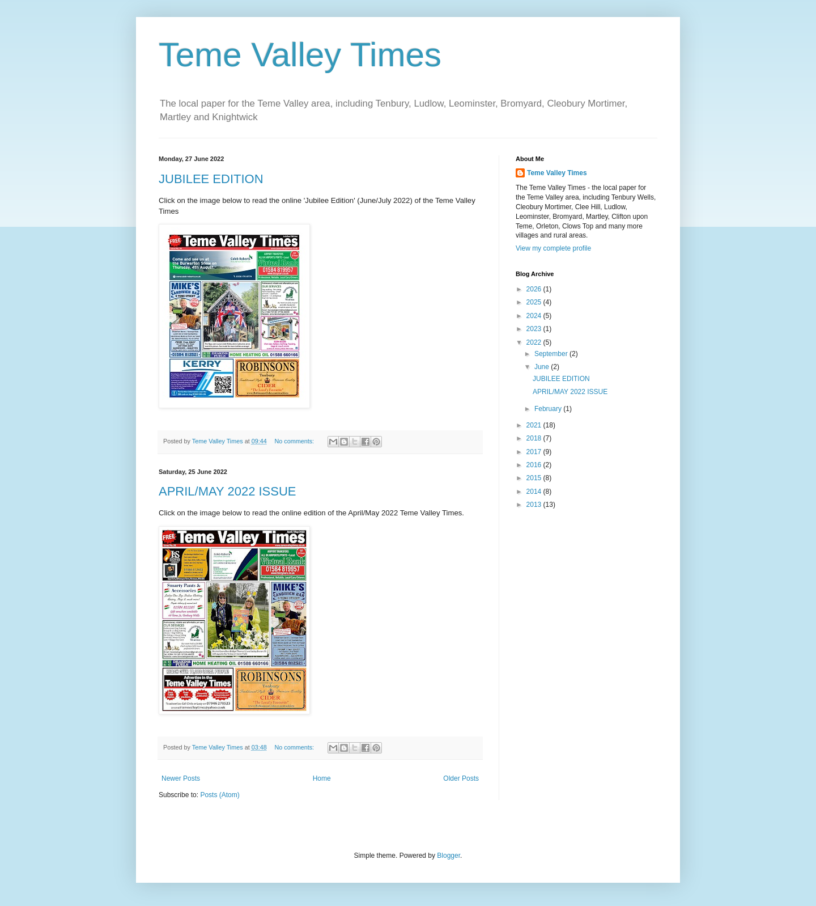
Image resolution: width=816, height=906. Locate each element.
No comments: (295, 441)
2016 (534, 465)
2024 (534, 316)
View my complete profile (553, 248)
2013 (534, 505)
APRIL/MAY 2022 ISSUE (227, 491)
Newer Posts (181, 778)
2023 (534, 329)
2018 (534, 438)
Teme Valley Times (300, 55)
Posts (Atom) (219, 795)
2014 (534, 492)
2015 (534, 478)
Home (322, 778)
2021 (534, 425)
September (552, 354)
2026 (534, 289)
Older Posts (461, 778)
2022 (534, 342)
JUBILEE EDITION (211, 179)
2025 (534, 302)
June (542, 367)
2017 (534, 452)
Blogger (448, 856)
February (548, 409)
